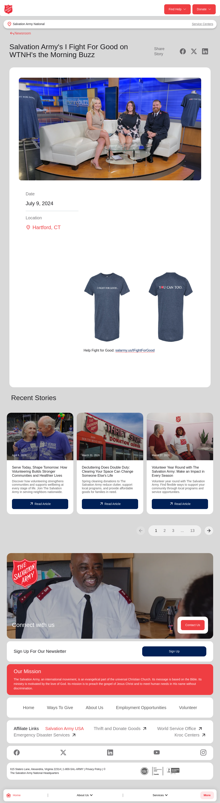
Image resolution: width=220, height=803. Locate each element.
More (207, 795)
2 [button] (165, 530)
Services (161, 795)
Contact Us (192, 625)
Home (28, 707)
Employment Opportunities (141, 707)
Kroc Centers (190, 735)
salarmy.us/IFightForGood (135, 350)
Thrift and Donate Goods (120, 728)
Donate (204, 9)
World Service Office (180, 728)
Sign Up (174, 651)
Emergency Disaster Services (45, 735)
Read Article (40, 503)
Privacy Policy (94, 769)
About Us (85, 795)
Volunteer (188, 707)
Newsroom (20, 33)
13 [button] (192, 530)
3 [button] (173, 530)
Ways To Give (60, 707)
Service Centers (202, 24)
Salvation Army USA (64, 728)
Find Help (177, 9)
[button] (209, 530)
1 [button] (156, 530)
